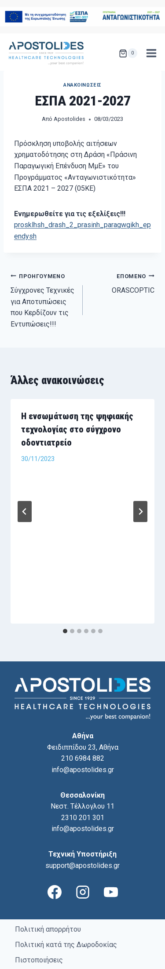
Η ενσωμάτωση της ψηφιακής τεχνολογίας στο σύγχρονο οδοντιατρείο (77, 429)
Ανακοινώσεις (82, 85)
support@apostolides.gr (82, 817)
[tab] (65, 583)
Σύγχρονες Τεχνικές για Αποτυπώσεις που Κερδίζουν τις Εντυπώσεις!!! (43, 299)
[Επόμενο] (140, 487)
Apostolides (69, 119)
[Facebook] (54, 844)
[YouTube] (111, 844)
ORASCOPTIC (122, 282)
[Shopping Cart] (128, 53)
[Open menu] (151, 53)
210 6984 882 (82, 710)
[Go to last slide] (25, 487)
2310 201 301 (82, 770)
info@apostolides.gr (82, 722)
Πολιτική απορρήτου (48, 881)
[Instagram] (83, 844)
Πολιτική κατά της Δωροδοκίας (66, 897)
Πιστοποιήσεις (39, 912)
